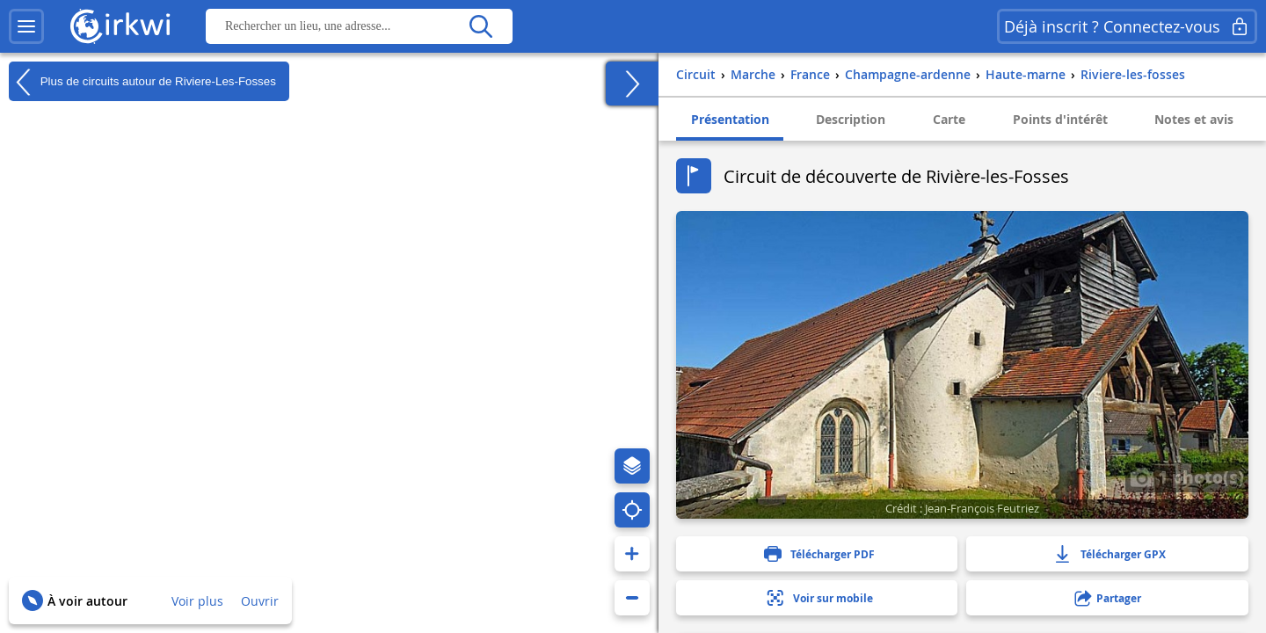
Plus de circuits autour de (142, 82)
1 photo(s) (1187, 476)
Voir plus (197, 601)
